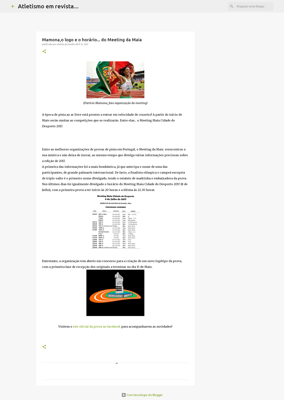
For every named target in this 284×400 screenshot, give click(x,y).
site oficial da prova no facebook (96, 326)
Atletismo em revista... (48, 6)
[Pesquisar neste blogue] (254, 6)
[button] (44, 51)
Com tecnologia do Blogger (142, 395)
